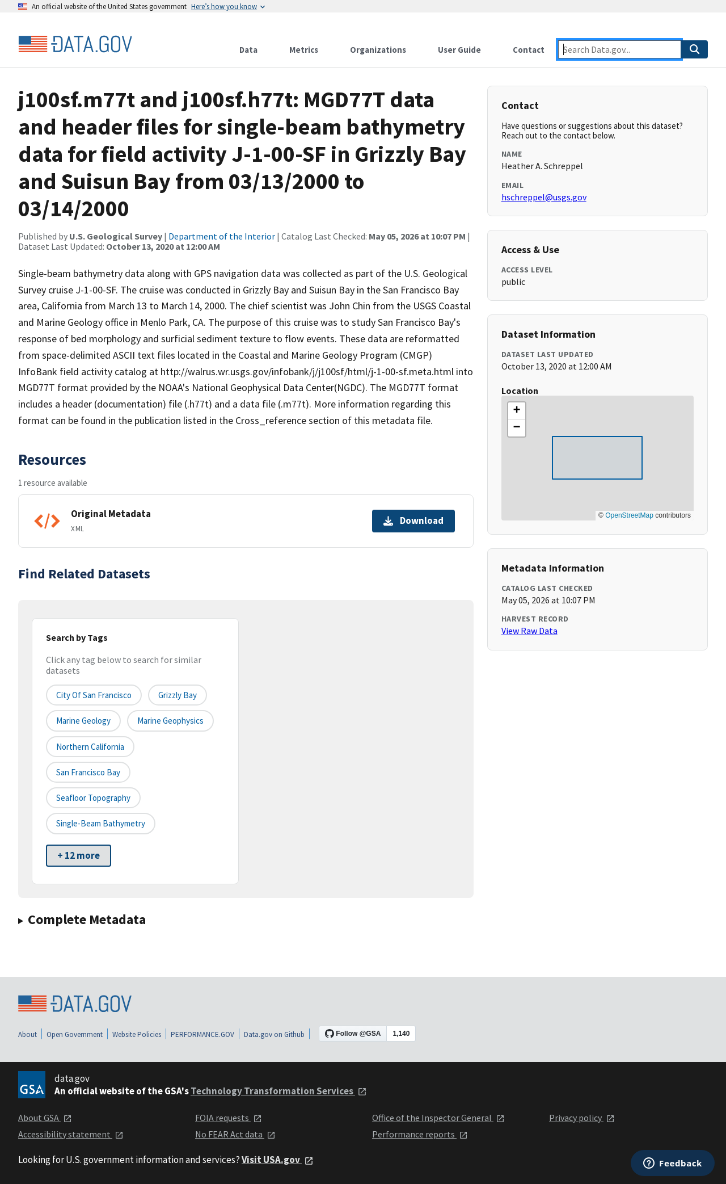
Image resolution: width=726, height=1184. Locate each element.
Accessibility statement (71, 1134)
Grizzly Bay (177, 695)
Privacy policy (582, 1117)
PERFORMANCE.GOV (202, 1034)
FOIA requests (228, 1117)
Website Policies (136, 1034)
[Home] (75, 44)
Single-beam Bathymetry (100, 823)
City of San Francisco (94, 695)
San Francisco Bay (88, 772)
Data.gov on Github (274, 1034)
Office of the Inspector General (438, 1117)
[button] (516, 410)
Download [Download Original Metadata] (413, 520)
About (27, 1034)
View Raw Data (529, 630)
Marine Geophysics (170, 720)
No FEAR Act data (235, 1134)
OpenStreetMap (629, 515)
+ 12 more (78, 855)
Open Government (75, 1034)
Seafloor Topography (93, 797)
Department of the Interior (221, 236)
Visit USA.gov (278, 1159)
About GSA (45, 1117)
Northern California (90, 746)
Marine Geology (83, 720)
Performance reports (420, 1134)
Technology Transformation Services (279, 1091)
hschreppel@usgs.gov (543, 197)
